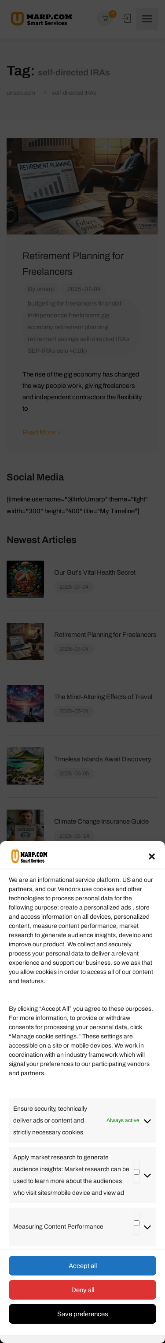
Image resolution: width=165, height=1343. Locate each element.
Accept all (83, 1265)
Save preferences (82, 1314)
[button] (151, 856)
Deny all (82, 1289)
